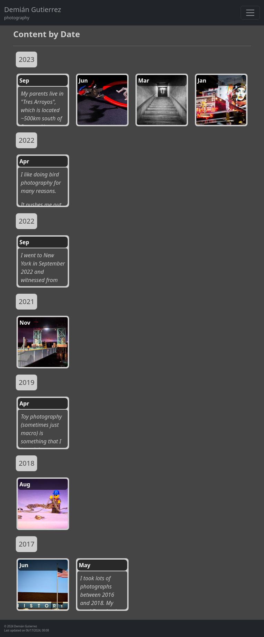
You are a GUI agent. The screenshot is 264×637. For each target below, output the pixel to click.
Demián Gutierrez (32, 9)
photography (16, 18)
